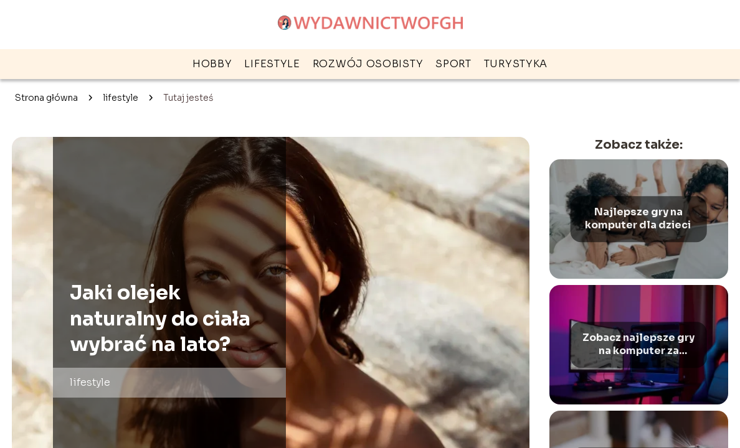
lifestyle (272, 63)
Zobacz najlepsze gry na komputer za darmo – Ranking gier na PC (638, 345)
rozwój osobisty (368, 63)
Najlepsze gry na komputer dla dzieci (639, 218)
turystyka (516, 63)
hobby (212, 63)
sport (453, 63)
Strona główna (46, 97)
